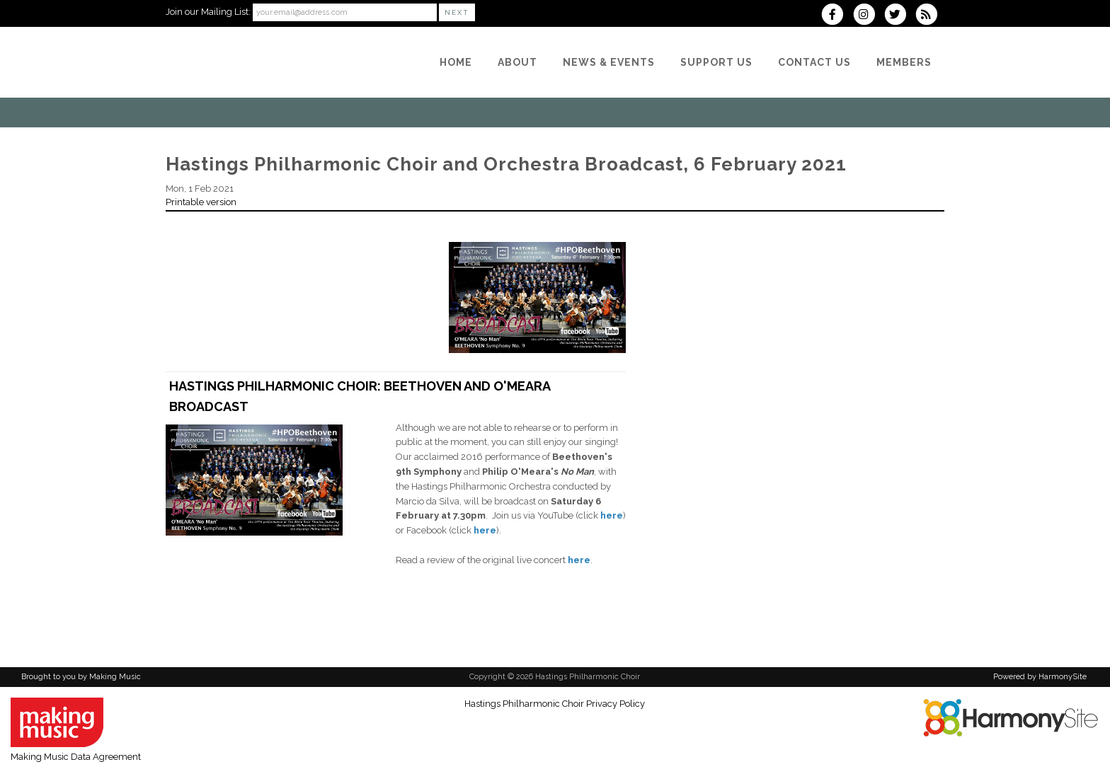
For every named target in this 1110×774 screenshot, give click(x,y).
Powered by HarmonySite (1040, 676)
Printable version (201, 202)
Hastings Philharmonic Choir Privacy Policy (554, 703)
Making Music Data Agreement (76, 756)
